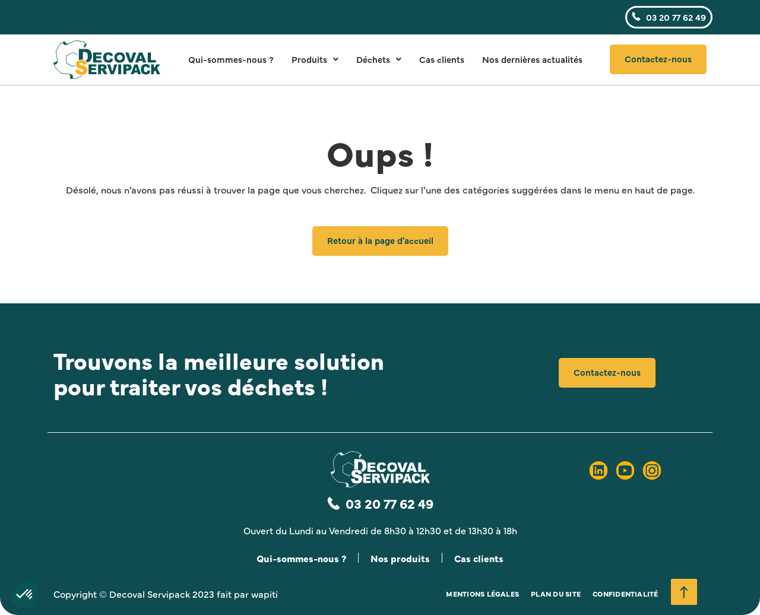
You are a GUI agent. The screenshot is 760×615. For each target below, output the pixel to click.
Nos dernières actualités (532, 59)
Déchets (378, 59)
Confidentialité (625, 593)
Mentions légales (482, 593)
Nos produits (400, 558)
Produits (315, 59)
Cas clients (441, 59)
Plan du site (556, 593)
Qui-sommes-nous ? (231, 59)
